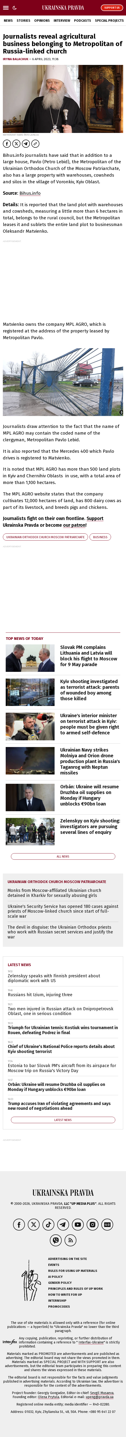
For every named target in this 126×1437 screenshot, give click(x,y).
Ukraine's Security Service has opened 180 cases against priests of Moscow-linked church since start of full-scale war (63, 911)
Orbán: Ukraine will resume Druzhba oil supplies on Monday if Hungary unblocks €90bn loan (89, 795)
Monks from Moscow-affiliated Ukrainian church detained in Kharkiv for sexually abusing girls (54, 893)
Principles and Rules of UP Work (75, 1288)
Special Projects (109, 21)
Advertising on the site (67, 1259)
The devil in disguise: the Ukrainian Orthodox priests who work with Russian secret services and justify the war (60, 932)
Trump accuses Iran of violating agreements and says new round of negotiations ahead (59, 1106)
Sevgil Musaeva (101, 1393)
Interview (62, 21)
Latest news (19, 965)
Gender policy (60, 1282)
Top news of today (24, 638)
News (8, 21)
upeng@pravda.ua (99, 1397)
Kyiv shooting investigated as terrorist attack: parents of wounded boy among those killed (89, 690)
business (100, 537)
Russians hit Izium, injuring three (40, 994)
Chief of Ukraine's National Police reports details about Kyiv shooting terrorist (61, 1049)
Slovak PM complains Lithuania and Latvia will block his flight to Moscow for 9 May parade (88, 655)
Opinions (42, 21)
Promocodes (59, 1306)
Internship (57, 1300)
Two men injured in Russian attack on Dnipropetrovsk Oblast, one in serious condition (60, 1011)
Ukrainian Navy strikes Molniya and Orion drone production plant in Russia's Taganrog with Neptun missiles (90, 761)
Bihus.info (30, 193)
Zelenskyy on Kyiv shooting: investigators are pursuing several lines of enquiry (90, 826)
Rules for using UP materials (72, 1271)
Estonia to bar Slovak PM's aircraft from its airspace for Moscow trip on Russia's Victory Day (62, 1068)
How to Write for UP (65, 1294)
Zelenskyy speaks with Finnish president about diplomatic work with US (54, 978)
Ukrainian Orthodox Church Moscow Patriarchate (45, 537)
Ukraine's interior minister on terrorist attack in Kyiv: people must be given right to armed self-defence (89, 724)
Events (53, 1265)
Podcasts (82, 21)
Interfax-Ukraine (91, 1342)
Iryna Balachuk (16, 59)
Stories (23, 21)
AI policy (55, 1277)
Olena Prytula (48, 1397)
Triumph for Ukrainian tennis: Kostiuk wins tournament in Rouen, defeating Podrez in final (63, 1030)
